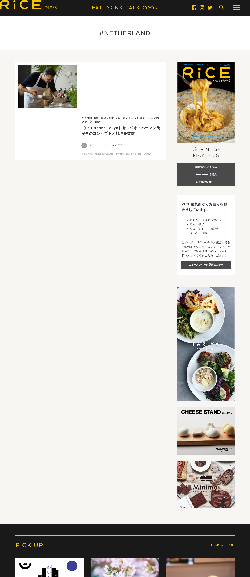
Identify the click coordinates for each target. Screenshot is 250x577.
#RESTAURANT (104, 104)
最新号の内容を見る (206, 166)
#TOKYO (87, 104)
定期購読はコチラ (206, 181)
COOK (150, 8)
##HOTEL (122, 104)
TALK (133, 8)
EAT (97, 8)
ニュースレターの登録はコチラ (206, 264)
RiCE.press (92, 95)
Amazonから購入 (206, 174)
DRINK (114, 8)
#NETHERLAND (140, 104)
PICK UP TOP (223, 545)
